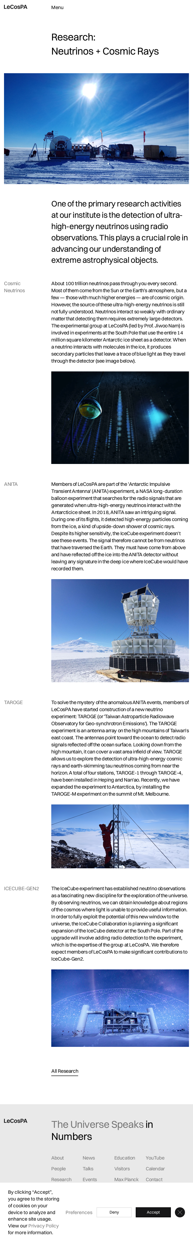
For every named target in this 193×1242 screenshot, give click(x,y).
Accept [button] (153, 1212)
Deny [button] (114, 1212)
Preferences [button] (79, 1212)
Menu (57, 7)
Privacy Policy (43, 1226)
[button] (180, 1212)
